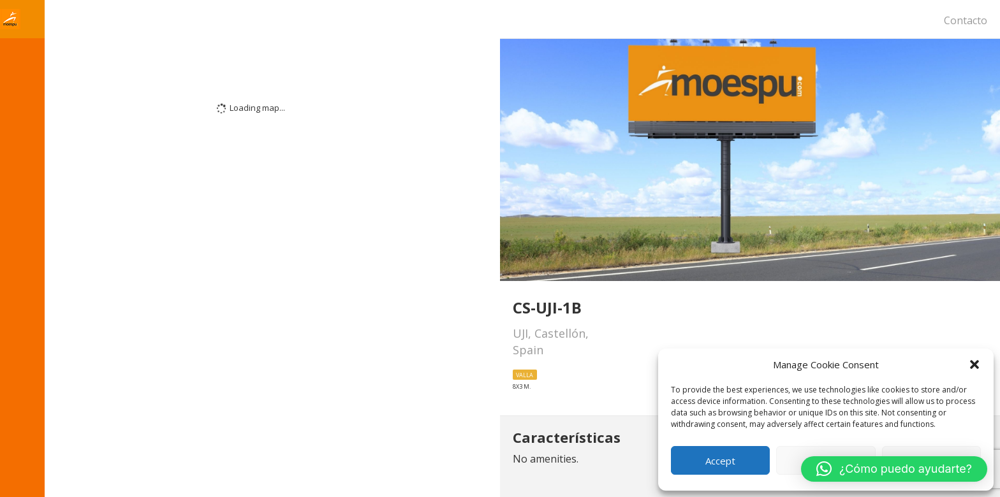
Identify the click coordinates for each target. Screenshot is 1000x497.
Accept (720, 460)
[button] (974, 364)
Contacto (965, 20)
